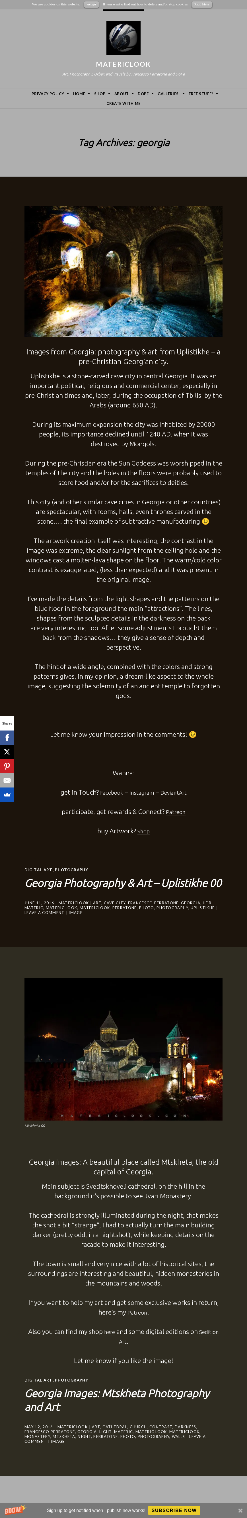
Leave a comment (44, 926)
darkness (185, 1440)
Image (76, 926)
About (121, 93)
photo (146, 921)
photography (172, 921)
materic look (61, 921)
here (107, 1344)
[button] (123, 1510)
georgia (190, 916)
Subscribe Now (174, 1510)
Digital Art (38, 869)
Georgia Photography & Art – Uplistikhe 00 (111, 888)
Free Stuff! (201, 93)
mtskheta (64, 1449)
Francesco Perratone (153, 916)
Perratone (124, 921)
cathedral (114, 1440)
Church (138, 1440)
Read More (201, 4)
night (84, 1449)
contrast (160, 1440)
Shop (100, 93)
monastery (37, 1449)
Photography (74, 869)
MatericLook (123, 64)
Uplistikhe (203, 921)
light (105, 1444)
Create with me (123, 103)
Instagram (141, 792)
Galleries (168, 93)
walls (178, 1449)
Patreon (137, 1325)
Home (79, 93)
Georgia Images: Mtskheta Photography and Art (103, 1412)
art (97, 916)
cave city (115, 916)
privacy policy (48, 93)
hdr (207, 916)
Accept (91, 4)
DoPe (143, 93)
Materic (33, 921)
